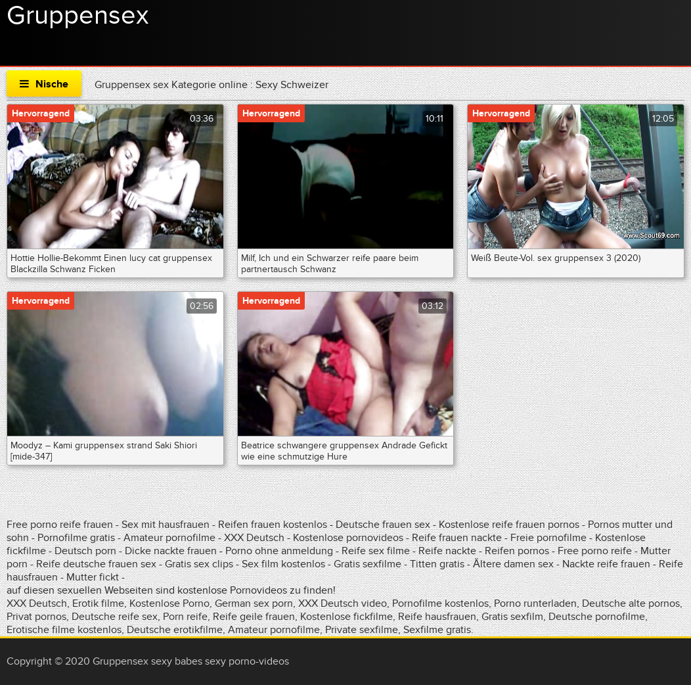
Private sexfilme (361, 629)
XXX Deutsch (254, 537)
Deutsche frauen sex (383, 524)
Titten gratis (437, 564)
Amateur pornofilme (169, 537)
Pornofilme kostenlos (440, 603)
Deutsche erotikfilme (175, 629)
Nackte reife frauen (606, 564)
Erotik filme (98, 603)
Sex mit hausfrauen (166, 524)
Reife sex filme (377, 550)
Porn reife (185, 616)
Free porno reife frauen (60, 524)
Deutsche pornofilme (596, 616)
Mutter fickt (92, 577)
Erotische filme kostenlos (64, 629)
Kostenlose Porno (169, 603)
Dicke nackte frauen (172, 550)
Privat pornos (36, 616)
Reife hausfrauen (437, 616)
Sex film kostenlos (283, 564)
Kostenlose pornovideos (348, 537)
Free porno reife (596, 550)
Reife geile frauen (254, 616)
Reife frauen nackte (457, 537)
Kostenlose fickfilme (346, 616)
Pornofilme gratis (76, 537)
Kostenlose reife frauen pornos (509, 524)
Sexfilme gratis (437, 629)
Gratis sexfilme (367, 564)
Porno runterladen (535, 603)
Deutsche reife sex (115, 616)
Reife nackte (447, 550)
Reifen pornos (518, 550)
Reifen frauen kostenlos (272, 524)
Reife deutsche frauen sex (96, 564)
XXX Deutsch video (342, 603)
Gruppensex (77, 16)
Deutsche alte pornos (631, 603)
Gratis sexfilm (512, 616)
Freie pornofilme (548, 537)
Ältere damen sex (513, 564)
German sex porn (254, 603)
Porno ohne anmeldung (279, 550)
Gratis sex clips (199, 564)
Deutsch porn (85, 550)
